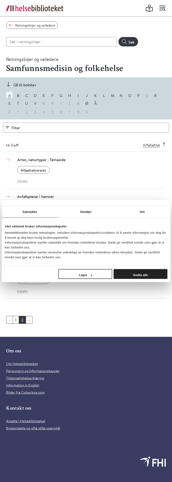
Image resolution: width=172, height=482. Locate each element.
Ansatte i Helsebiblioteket (25, 421)
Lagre (85, 275)
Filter (15, 127)
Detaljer (22, 181)
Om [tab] (142, 211)
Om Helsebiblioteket (22, 363)
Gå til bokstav (24, 84)
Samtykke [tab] (29, 211)
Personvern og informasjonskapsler (33, 371)
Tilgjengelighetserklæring (25, 378)
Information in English (22, 385)
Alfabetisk (151, 144)
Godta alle (140, 275)
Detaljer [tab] (86, 211)
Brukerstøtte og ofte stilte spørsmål (33, 428)
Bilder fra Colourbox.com (25, 392)
